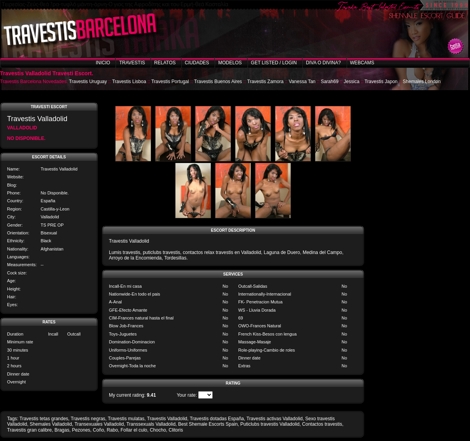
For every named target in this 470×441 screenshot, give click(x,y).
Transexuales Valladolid (99, 424)
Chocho (158, 430)
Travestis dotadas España (217, 418)
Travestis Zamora (265, 81)
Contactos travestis (322, 424)
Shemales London (422, 81)
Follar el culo (134, 430)
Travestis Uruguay (88, 81)
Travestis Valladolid (167, 418)
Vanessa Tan (302, 81)
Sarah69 (329, 81)
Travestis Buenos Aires (218, 81)
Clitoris (175, 430)
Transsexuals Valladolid (151, 424)
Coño (98, 430)
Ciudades (197, 62)
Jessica (352, 81)
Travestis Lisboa (129, 81)
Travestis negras (88, 418)
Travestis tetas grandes (44, 418)
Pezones (81, 430)
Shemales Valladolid (51, 424)
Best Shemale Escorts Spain (208, 424)
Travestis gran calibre (29, 430)
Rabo (112, 430)
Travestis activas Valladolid (274, 418)
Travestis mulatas (126, 418)
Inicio (103, 62)
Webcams (362, 62)
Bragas (61, 430)
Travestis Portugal (170, 81)
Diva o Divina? (323, 62)
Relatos (165, 62)
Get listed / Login (274, 62)
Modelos (230, 62)
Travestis (132, 62)
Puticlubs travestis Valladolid (269, 424)
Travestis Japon (381, 81)
